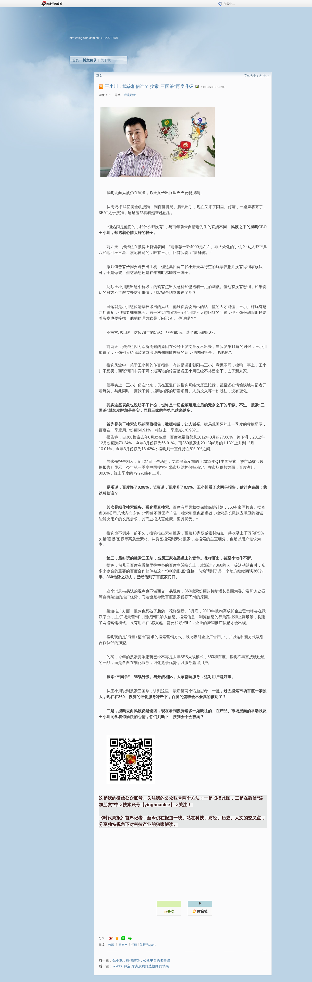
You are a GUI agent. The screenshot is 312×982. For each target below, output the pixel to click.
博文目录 (90, 60)
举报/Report (147, 944)
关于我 (105, 60)
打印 (134, 944)
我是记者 (130, 95)
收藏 (111, 944)
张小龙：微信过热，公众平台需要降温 (141, 960)
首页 (75, 60)
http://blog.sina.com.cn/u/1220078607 (93, 38)
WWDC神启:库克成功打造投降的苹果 (140, 966)
